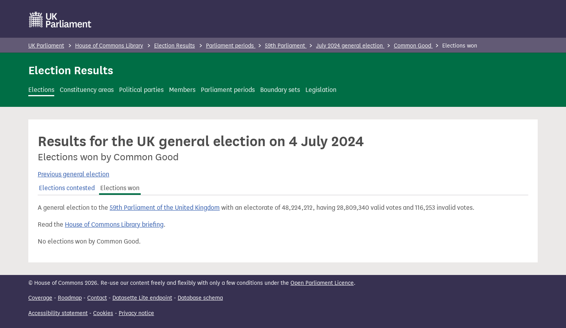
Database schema (200, 298)
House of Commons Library (109, 45)
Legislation (320, 89)
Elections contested (67, 188)
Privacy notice (136, 313)
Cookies (103, 313)
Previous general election (73, 174)
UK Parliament (46, 45)
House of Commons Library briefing (114, 224)
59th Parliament (286, 45)
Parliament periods (230, 45)
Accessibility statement (58, 313)
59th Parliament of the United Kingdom (165, 207)
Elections (41, 89)
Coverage (40, 298)
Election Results (174, 45)
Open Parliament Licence (322, 283)
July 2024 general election (350, 45)
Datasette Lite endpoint (142, 298)
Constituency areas (87, 89)
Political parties (141, 89)
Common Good (413, 45)
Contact (97, 298)
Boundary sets (280, 89)
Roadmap (70, 298)
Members (182, 89)
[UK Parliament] (60, 19)
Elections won (120, 188)
